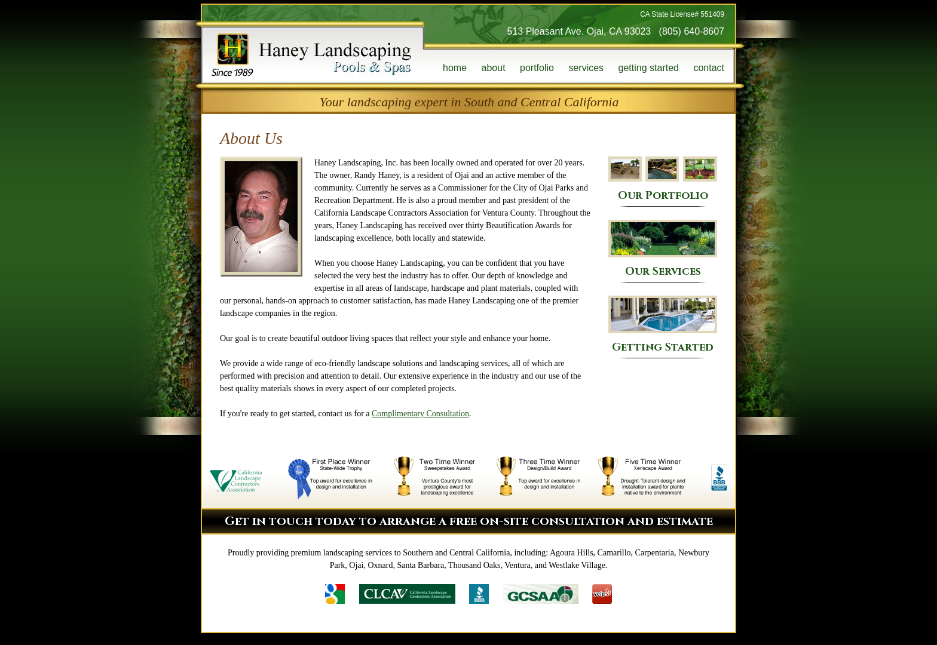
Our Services (662, 249)
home (455, 68)
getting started (648, 68)
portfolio (537, 68)
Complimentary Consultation (420, 413)
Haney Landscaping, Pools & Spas (311, 54)
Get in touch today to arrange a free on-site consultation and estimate (469, 521)
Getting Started (662, 325)
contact (708, 68)
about (494, 68)
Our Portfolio (662, 179)
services (586, 68)
